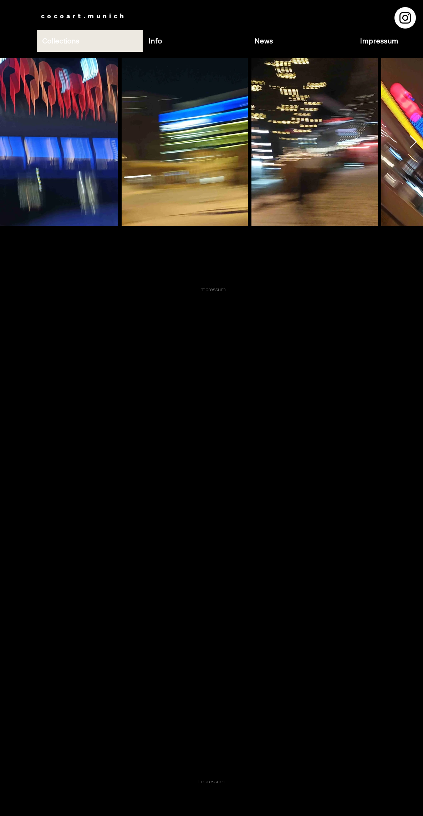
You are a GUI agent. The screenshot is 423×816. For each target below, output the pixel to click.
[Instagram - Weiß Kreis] (405, 18)
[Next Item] (413, 142)
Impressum (212, 289)
